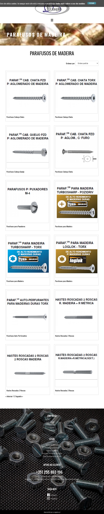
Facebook (54, 495)
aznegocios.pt (56, 512)
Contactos (52, 430)
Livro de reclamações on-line (52, 456)
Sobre (52, 421)
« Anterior (9, 396)
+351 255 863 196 (49, 472)
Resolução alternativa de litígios (52, 453)
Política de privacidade (52, 447)
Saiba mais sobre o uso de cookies (70, 3)
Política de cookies (52, 450)
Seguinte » (19, 396)
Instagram (54, 498)
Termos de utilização (52, 444)
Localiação (52, 424)
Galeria (52, 427)
